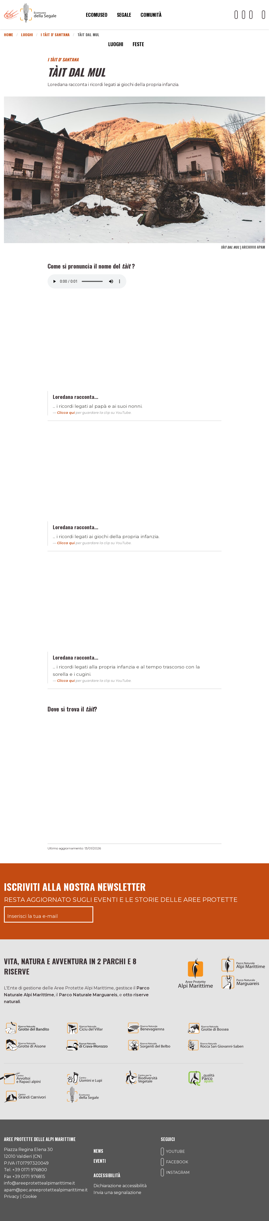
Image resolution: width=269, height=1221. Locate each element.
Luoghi (115, 44)
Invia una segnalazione (117, 1192)
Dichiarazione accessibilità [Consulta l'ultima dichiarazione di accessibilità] (120, 1185)
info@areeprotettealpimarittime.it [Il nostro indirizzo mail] (39, 1183)
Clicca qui (66, 412)
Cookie (30, 1196)
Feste (138, 44)
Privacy (11, 1196)
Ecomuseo (96, 14)
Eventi (100, 1161)
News (98, 1151)
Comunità (151, 14)
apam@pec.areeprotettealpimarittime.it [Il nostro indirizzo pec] (46, 1189)
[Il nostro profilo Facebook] (243, 14)
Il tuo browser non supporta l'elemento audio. (87, 281)
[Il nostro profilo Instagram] (250, 14)
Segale (124, 14)
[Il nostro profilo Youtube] (236, 14)
